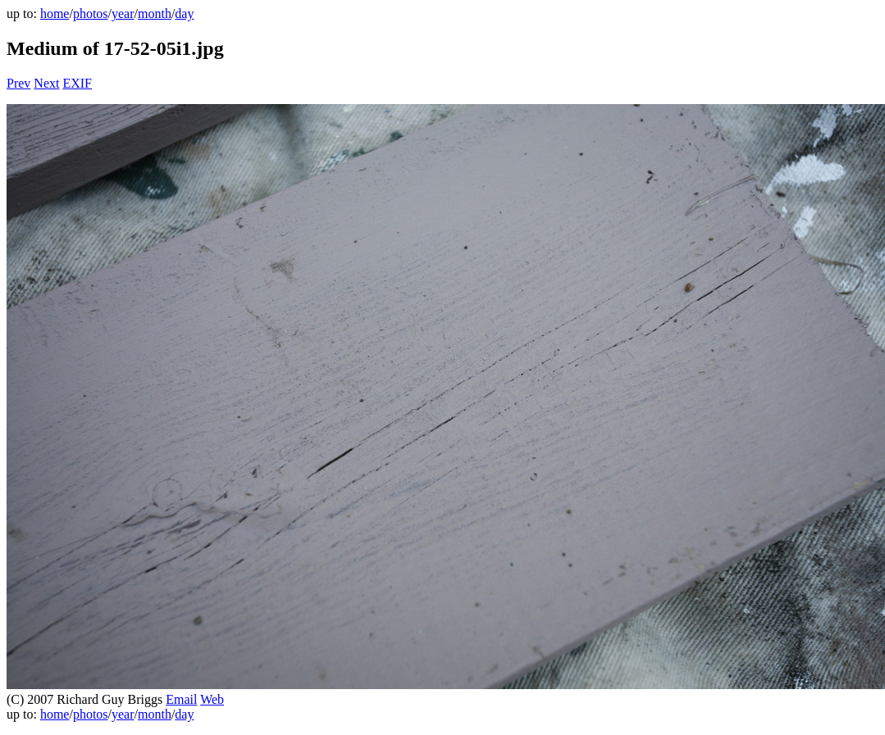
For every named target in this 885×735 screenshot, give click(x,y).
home (55, 13)
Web (212, 699)
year (123, 13)
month (154, 13)
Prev (18, 83)
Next (46, 83)
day (184, 13)
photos (90, 13)
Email (181, 699)
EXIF (77, 83)
